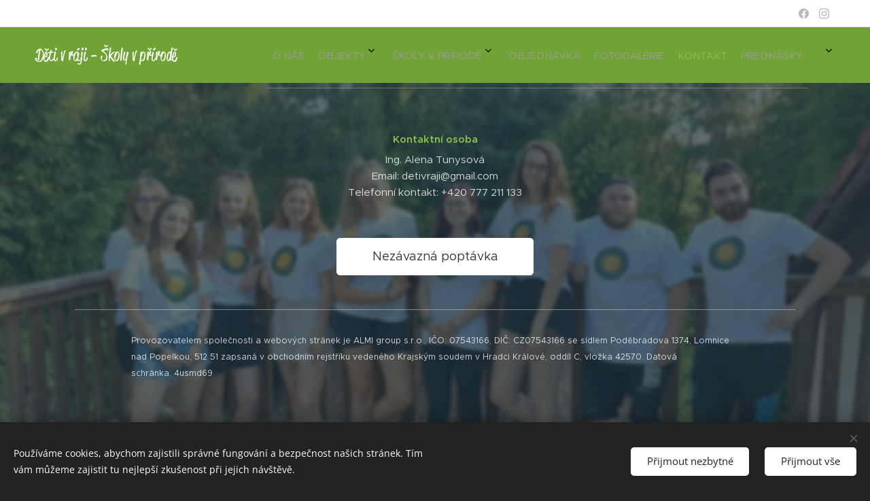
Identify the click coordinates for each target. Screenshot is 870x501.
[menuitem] (640, 55)
